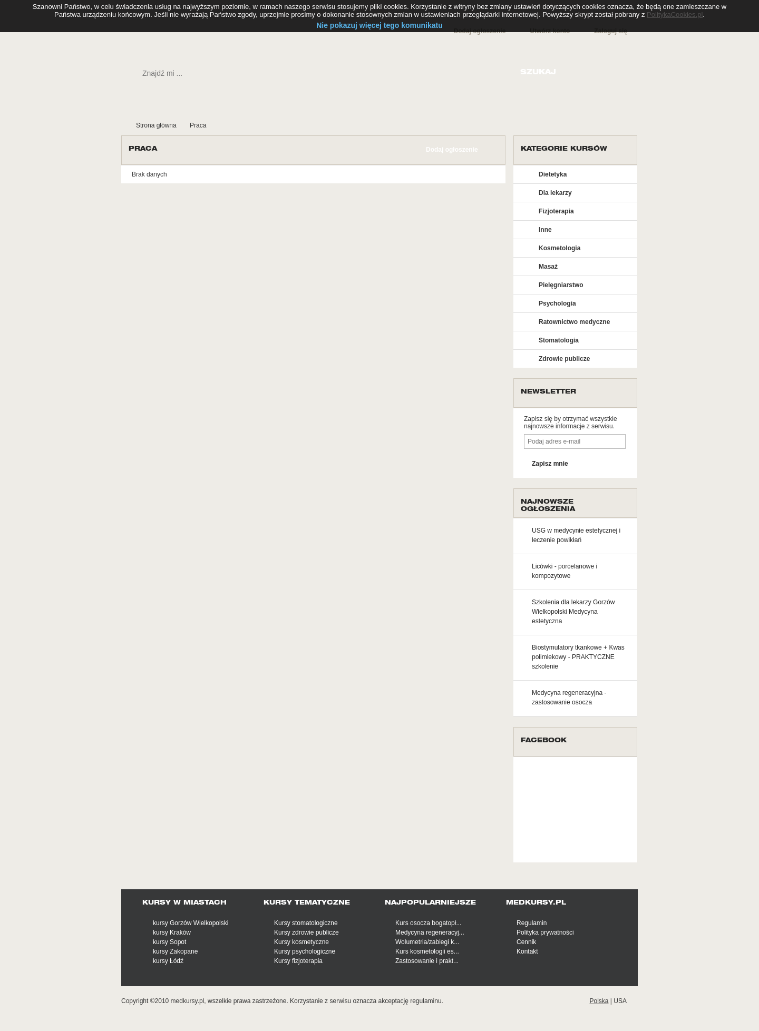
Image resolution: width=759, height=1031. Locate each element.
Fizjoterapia (556, 211)
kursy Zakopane (175, 951)
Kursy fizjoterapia (298, 961)
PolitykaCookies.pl (675, 14)
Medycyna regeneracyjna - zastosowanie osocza (569, 697)
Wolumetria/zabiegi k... (427, 942)
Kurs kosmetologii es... (427, 951)
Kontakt (527, 951)
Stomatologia (559, 340)
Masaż (548, 266)
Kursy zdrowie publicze (306, 932)
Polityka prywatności (545, 932)
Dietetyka (553, 174)
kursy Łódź (168, 961)
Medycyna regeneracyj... (429, 932)
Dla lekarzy (555, 193)
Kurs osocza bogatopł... (428, 923)
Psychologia (557, 303)
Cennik (526, 942)
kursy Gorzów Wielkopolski (190, 923)
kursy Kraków (172, 932)
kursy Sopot (169, 942)
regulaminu (425, 1001)
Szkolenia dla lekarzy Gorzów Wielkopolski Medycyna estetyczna (573, 611)
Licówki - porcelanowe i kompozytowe (564, 571)
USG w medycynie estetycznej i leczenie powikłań (576, 535)
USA (620, 1001)
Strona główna (156, 125)
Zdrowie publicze (564, 358)
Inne (545, 229)
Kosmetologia (559, 248)
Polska (598, 1001)
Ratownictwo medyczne (574, 322)
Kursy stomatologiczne (306, 923)
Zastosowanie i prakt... (427, 961)
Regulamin (532, 923)
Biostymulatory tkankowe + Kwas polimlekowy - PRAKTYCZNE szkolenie (578, 657)
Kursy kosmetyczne (301, 942)
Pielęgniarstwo (561, 285)
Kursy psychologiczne (304, 951)
